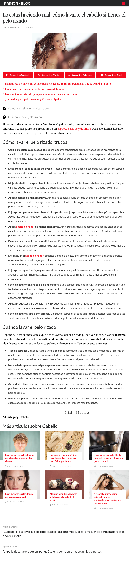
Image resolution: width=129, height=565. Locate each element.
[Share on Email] (111, 75)
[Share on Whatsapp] (80, 75)
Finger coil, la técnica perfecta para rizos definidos (34, 89)
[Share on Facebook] (18, 75)
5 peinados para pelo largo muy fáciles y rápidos (33, 99)
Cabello (33, 27)
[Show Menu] (123, 3)
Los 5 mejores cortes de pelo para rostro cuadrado (19, 495)
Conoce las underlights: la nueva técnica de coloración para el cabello (108, 458)
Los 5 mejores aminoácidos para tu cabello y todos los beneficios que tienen (63, 458)
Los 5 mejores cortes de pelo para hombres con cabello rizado (41, 94)
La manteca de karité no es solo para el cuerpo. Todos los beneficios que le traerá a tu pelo (58, 83)
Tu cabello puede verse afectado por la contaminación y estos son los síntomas (107, 498)
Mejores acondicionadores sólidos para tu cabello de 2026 (63, 497)
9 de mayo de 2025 (13, 27)
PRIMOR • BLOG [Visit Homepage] (17, 3)
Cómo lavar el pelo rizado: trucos (28, 108)
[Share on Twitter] (49, 75)
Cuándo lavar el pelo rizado (25, 117)
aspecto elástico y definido (74, 128)
